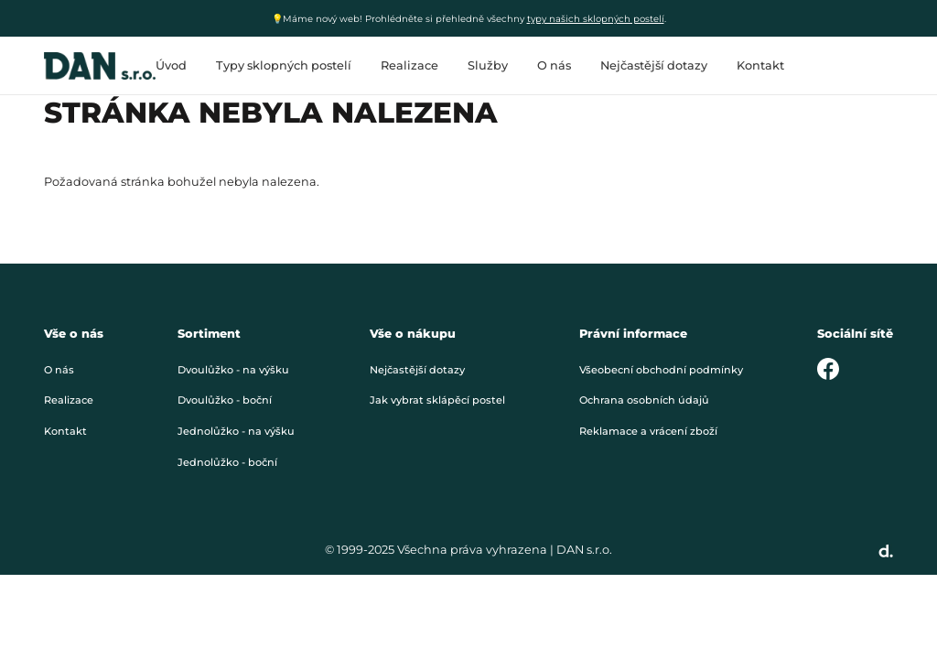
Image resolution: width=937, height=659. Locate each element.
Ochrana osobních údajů (644, 400)
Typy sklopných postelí (283, 65)
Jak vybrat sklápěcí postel (437, 400)
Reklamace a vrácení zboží (648, 431)
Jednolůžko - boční (227, 462)
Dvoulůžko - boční (225, 400)
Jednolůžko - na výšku (236, 431)
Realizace (409, 65)
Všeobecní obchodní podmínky (661, 369)
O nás (554, 65)
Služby (488, 65)
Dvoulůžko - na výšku (233, 369)
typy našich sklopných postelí (595, 19)
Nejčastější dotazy (653, 65)
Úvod (171, 65)
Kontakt (760, 65)
